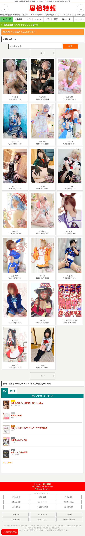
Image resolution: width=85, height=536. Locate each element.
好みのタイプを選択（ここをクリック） (20, 32)
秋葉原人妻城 (16, 415)
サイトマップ (42, 514)
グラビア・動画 (52, 19)
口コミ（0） (66, 19)
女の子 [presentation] (12, 391)
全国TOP (16, 514)
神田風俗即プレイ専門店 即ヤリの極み (27, 403)
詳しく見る (7, 462)
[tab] (4, 391)
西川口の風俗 (68, 507)
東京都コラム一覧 (69, 519)
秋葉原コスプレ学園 (19, 440)
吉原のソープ (42, 502)
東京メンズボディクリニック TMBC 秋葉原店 (29, 428)
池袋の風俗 (16, 497)
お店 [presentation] (5, 391)
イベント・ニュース (33, 19)
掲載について (42, 519)
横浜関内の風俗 (69, 502)
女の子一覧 (6, 19)
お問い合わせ (15, 519)
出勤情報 (18, 19)
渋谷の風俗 (69, 497)
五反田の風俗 (16, 502)
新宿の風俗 (42, 497)
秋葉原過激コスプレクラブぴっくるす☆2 (21, 25)
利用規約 (69, 514)
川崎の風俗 (16, 507)
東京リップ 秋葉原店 (19, 452)
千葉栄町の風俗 (42, 507)
